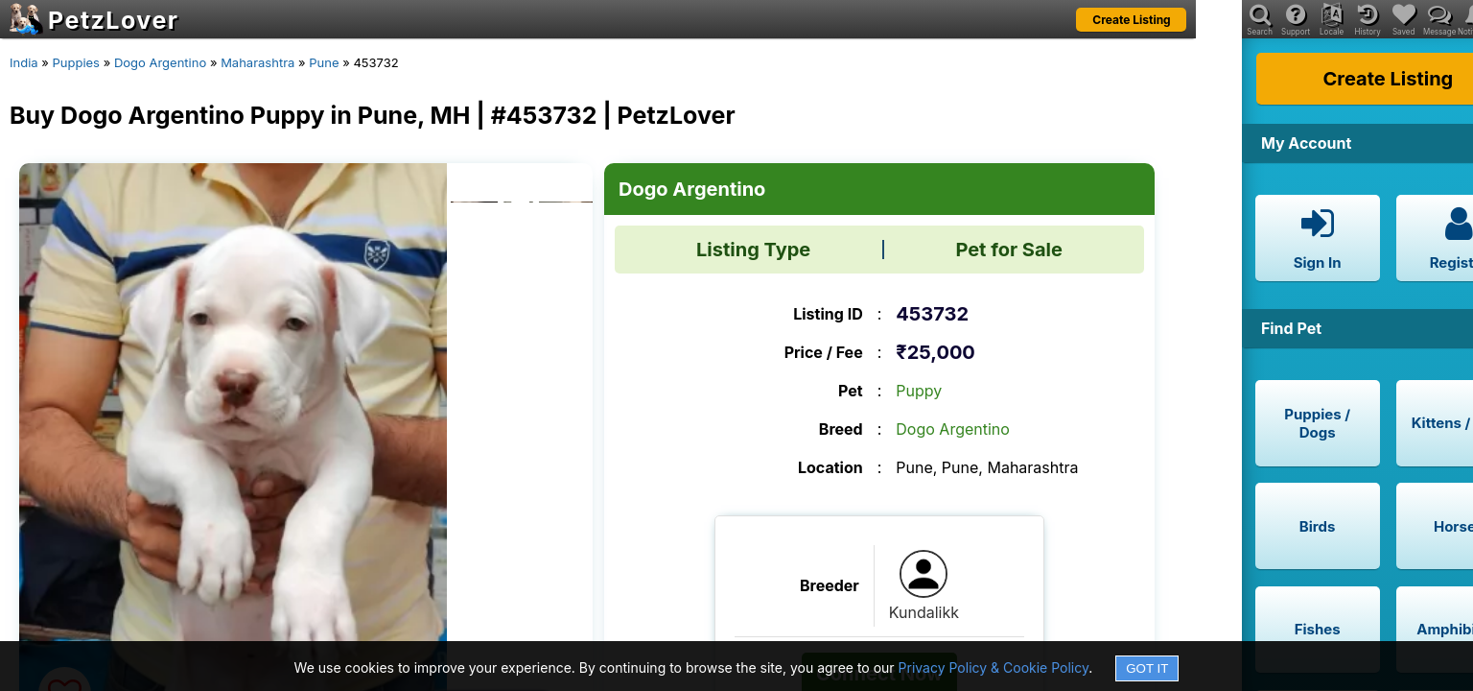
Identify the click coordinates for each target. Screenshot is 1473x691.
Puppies (76, 62)
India (24, 62)
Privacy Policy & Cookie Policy (994, 667)
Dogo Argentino (160, 62)
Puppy (919, 390)
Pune (324, 62)
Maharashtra (257, 62)
